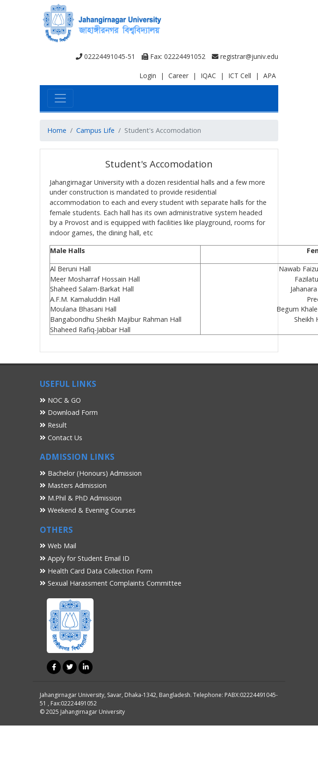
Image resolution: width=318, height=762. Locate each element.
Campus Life (95, 130)
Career (178, 75)
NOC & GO (60, 400)
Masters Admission (73, 485)
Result (53, 425)
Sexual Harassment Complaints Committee (110, 583)
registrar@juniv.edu (245, 56)
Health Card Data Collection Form (96, 570)
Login (147, 75)
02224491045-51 (105, 56)
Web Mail (58, 545)
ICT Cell (239, 75)
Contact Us (61, 437)
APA (269, 75)
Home (56, 130)
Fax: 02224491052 (173, 56)
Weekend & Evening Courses (88, 510)
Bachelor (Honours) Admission (91, 473)
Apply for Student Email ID (85, 558)
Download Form (69, 412)
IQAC (208, 75)
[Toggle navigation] (60, 98)
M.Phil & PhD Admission (81, 497)
